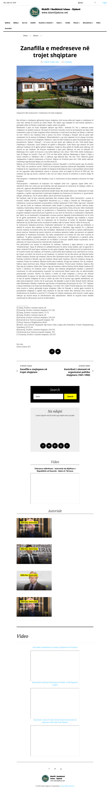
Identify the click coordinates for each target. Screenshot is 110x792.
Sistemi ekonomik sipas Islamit (32, 581)
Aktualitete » (88, 23)
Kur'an (24, 23)
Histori (35, 36)
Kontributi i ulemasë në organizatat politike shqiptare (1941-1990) (77, 372)
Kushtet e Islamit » (46, 23)
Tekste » (76, 23)
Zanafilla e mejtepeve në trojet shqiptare (33, 371)
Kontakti (8, 28)
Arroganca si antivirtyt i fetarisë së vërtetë (32, 554)
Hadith (33, 23)
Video (98, 23)
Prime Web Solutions (67, 786)
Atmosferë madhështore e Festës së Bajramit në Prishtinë (55, 647)
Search (70, 396)
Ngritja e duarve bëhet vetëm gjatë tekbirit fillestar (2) (31, 526)
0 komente (68, 62)
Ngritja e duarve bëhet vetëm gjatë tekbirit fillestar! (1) (31, 605)
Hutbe (67, 23)
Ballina (7, 23)
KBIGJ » (16, 23)
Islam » (59, 23)
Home (25, 36)
